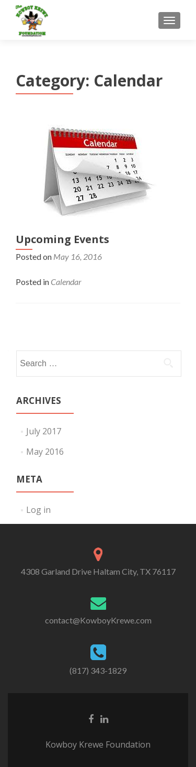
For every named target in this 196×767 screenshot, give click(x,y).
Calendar (66, 282)
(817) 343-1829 (98, 670)
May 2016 (45, 451)
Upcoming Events (62, 239)
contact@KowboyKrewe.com (98, 620)
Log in (38, 510)
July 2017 (43, 431)
